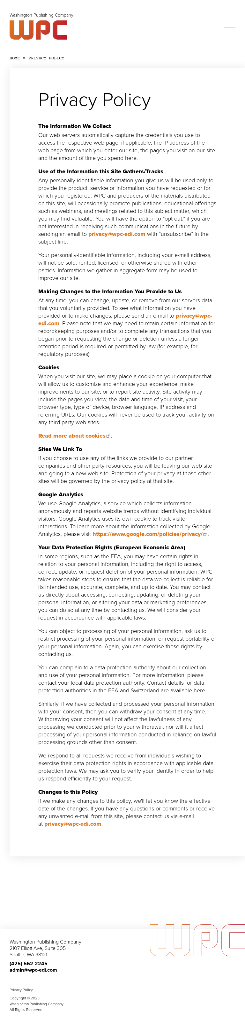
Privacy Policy (21, 990)
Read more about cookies (74, 435)
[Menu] (230, 24)
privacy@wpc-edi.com (116, 233)
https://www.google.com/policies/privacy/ (150, 534)
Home (15, 58)
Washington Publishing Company (41, 15)
